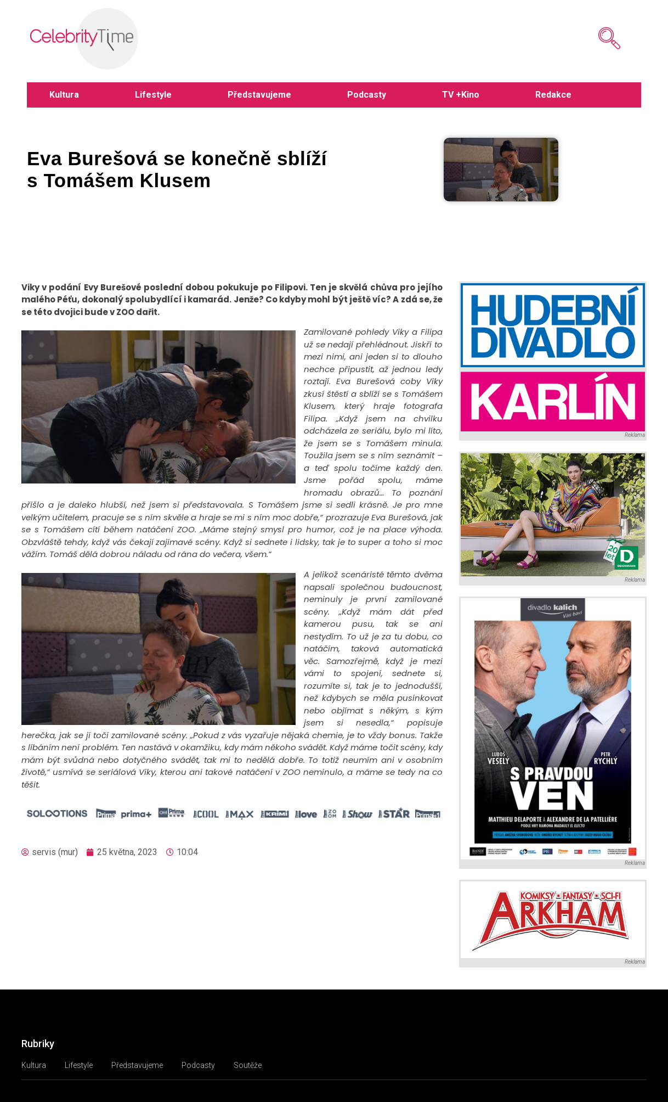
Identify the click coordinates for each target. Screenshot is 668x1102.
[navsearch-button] (592, 38)
